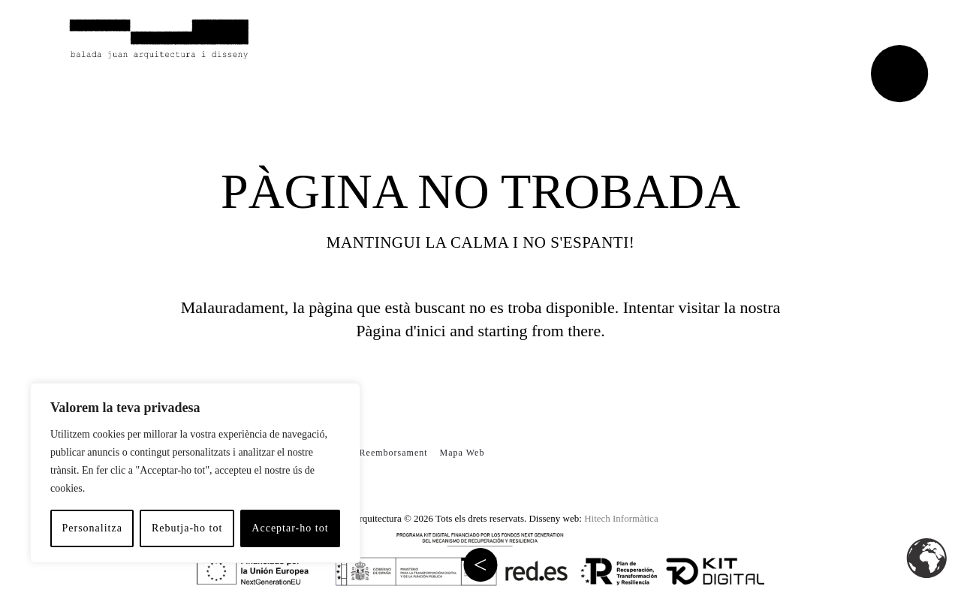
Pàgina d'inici (400, 330)
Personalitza (92, 528)
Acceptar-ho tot (290, 528)
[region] (195, 473)
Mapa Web (462, 452)
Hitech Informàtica (621, 518)
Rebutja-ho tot (187, 528)
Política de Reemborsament (369, 452)
